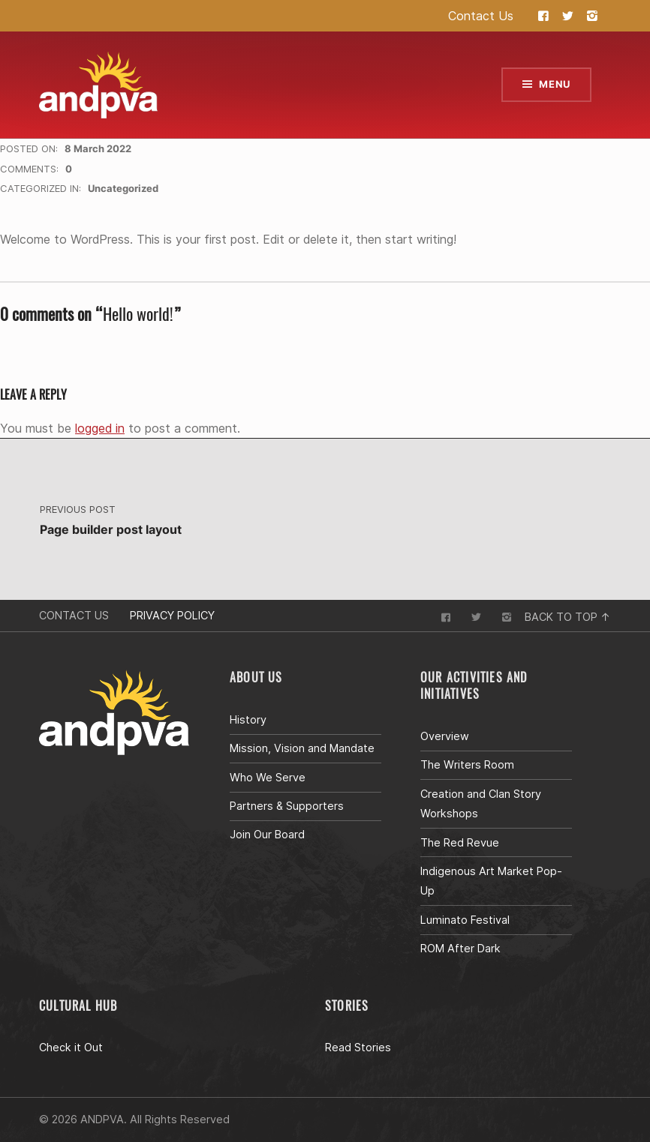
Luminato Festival (465, 919)
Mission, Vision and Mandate (302, 748)
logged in (100, 428)
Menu (554, 84)
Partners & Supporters (287, 805)
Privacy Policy (172, 615)
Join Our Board (267, 834)
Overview (444, 736)
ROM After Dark (460, 948)
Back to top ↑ (568, 616)
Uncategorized (123, 188)
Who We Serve (267, 777)
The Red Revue (459, 842)
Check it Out (71, 1047)
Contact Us (480, 15)
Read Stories (358, 1047)
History (248, 719)
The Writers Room (467, 764)
